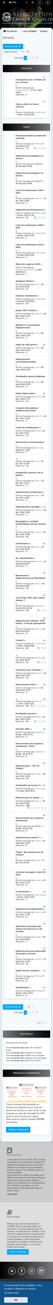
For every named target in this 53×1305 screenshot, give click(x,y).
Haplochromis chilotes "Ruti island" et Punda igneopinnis (31, 621)
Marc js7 (38, 701)
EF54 (37, 976)
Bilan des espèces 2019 (28, 264)
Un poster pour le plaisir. (28, 670)
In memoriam (22, 891)
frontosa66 (39, 991)
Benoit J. (38, 826)
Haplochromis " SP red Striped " (27, 766)
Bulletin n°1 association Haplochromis (28, 326)
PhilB (37, 144)
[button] (37, 58)
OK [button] (16, 1300)
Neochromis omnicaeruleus (30, 442)
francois (38, 912)
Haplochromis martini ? (28, 837)
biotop (37, 860)
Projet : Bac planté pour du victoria (29, 853)
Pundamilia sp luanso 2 (28, 785)
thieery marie (40, 213)
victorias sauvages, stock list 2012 (31, 873)
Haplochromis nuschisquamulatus (26, 360)
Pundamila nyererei (26, 713)
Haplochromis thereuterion (29, 209)
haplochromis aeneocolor (29, 492)
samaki (38, 774)
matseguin (39, 606)
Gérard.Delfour (22, 90)
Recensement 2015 (25, 684)
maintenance (22, 543)
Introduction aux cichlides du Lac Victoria (31, 80)
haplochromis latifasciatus (29, 909)
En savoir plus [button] (12, 1292)
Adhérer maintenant (18, 1129)
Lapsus (38, 532)
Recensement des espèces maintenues (29, 819)
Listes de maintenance (27, 427)
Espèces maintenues (26, 295)
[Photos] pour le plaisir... (28, 797)
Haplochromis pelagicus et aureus (29, 157)
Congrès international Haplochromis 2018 (27, 409)
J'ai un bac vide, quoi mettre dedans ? (30, 598)
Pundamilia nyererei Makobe (30, 376)
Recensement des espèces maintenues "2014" (29, 744)
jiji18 (37, 448)
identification (22, 987)
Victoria (8, 37)
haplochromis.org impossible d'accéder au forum (31, 952)
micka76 (38, 164)
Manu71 (38, 198)
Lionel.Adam (40, 112)
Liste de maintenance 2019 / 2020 (30, 245)
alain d (37, 629)
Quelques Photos (24, 281)
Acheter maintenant (17, 1252)
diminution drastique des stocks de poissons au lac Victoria (29, 929)
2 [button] (29, 58)
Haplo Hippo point (25, 393)
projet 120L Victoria (26, 310)
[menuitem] (12, 2)
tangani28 (39, 732)
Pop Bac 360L (23, 729)
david (37, 481)
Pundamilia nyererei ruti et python (29, 473)
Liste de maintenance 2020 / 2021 (30, 191)
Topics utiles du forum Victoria (27, 105)
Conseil (19, 640)
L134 (37, 333)
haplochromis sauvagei (28, 506)
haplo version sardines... (28, 970)
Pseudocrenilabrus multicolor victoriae (31, 136)
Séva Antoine (40, 895)
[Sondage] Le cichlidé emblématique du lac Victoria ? (31, 524)
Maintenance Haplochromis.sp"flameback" (31, 576)
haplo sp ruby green (26, 344)
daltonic (38, 314)
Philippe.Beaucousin (24, 270)
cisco (37, 284)
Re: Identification (24, 558)
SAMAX (38, 959)
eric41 (37, 583)
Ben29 (37, 396)
